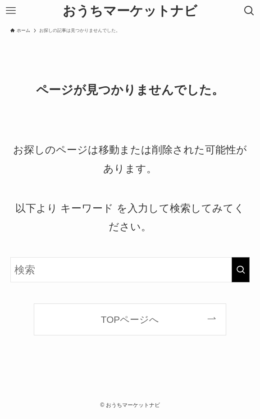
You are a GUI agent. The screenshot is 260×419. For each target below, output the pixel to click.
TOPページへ (130, 319)
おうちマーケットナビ (130, 11)
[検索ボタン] (249, 11)
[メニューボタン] (11, 11)
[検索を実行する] (241, 269)
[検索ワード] (130, 269)
